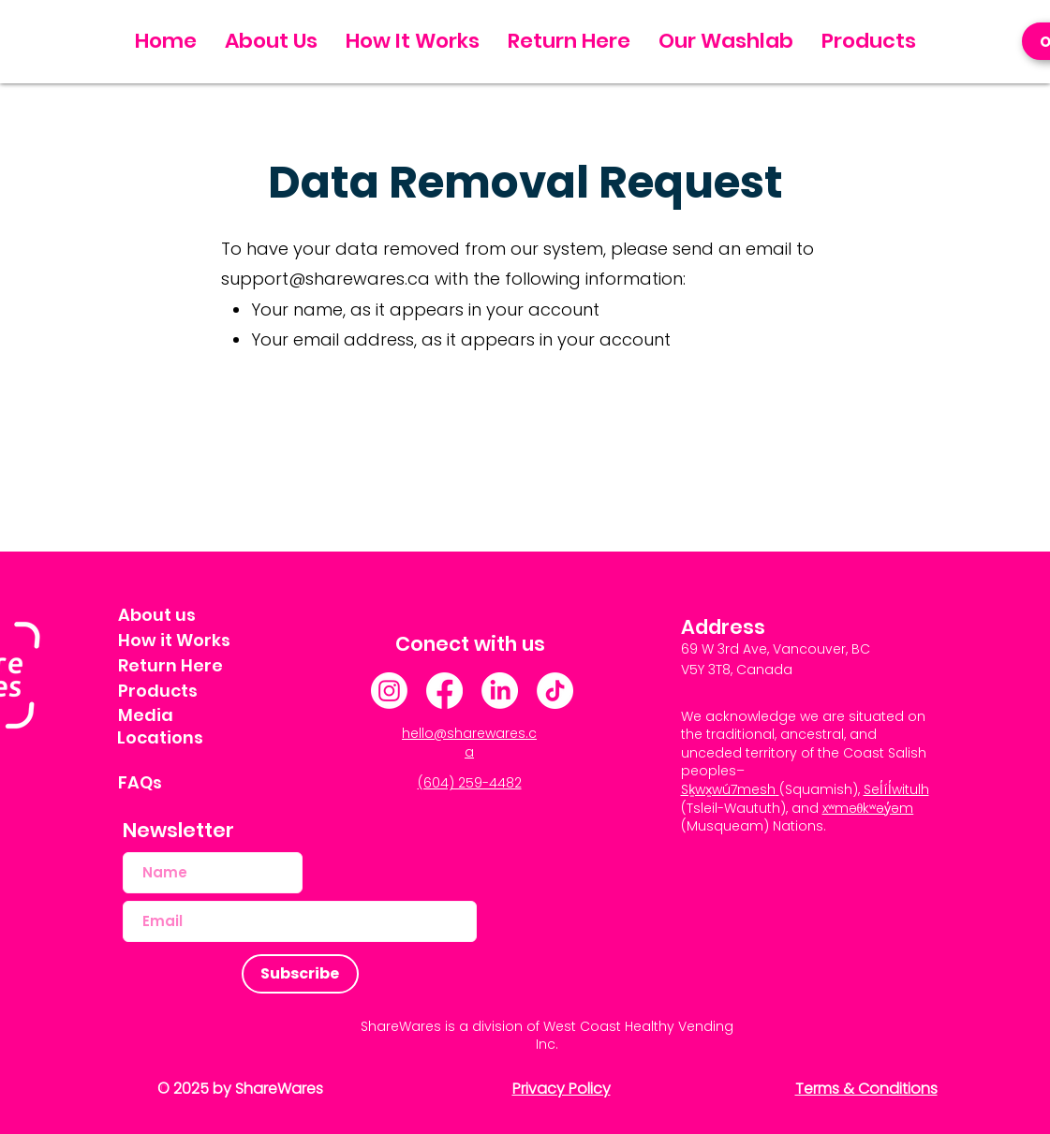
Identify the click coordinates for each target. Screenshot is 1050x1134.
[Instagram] (389, 690)
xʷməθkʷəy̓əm (868, 808)
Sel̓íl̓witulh (896, 789)
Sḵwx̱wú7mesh (728, 789)
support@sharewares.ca (325, 278)
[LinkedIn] (499, 690)
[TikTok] (555, 690)
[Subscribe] (300, 974)
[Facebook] (444, 690)
